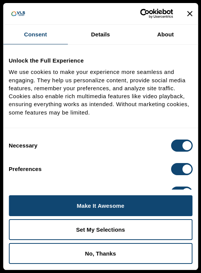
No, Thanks (100, 253)
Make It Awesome (101, 205)
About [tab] (165, 34)
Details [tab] (100, 34)
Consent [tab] (35, 34)
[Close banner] (189, 13)
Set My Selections (100, 229)
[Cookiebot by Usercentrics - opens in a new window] (140, 14)
